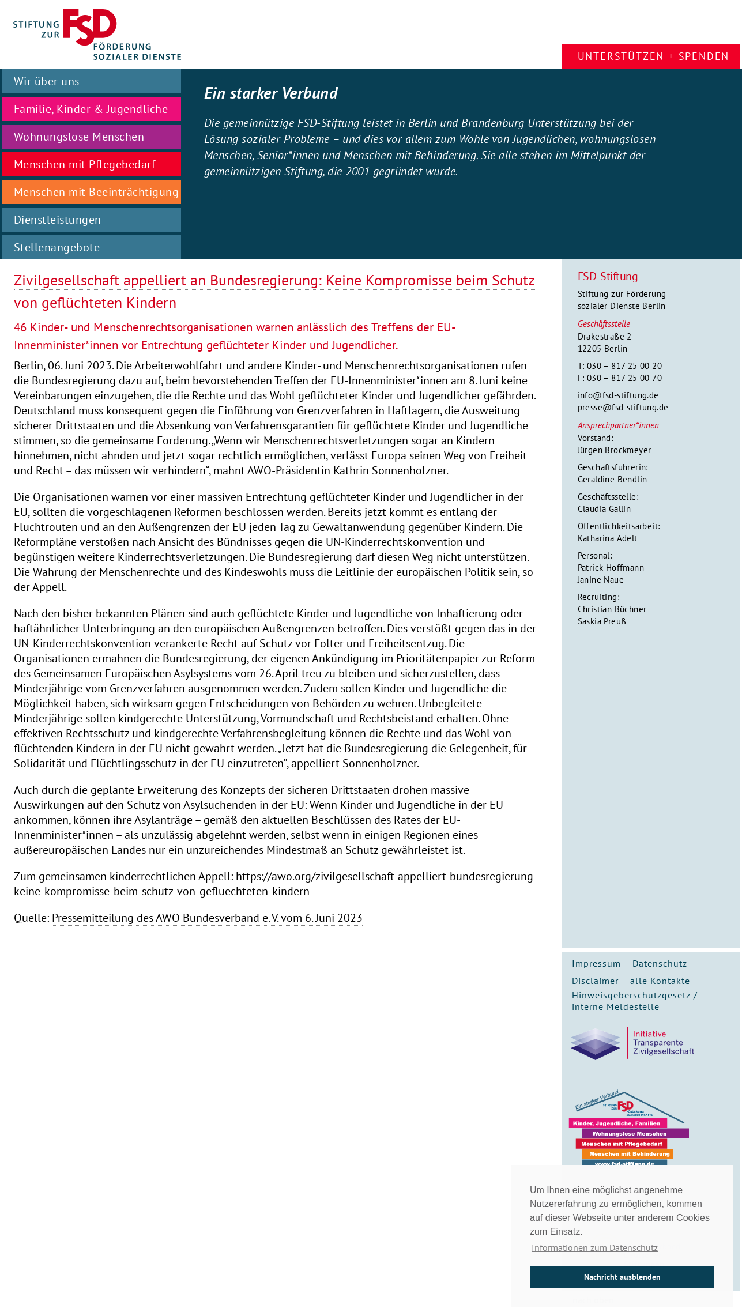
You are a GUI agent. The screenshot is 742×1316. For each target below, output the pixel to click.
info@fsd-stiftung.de (618, 395)
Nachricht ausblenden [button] (622, 1276)
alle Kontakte (660, 980)
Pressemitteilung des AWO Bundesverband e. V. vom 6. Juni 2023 (207, 917)
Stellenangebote (57, 247)
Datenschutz (659, 963)
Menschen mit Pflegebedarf (85, 164)
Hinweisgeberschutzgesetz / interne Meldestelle (635, 1000)
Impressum (596, 963)
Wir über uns (47, 81)
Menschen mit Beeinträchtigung (96, 191)
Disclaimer (595, 980)
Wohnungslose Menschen (79, 136)
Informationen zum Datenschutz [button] (595, 1247)
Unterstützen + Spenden (654, 56)
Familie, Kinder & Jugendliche (91, 108)
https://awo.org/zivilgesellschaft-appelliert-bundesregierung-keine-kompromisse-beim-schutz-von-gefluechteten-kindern (275, 884)
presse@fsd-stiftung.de (623, 407)
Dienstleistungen (57, 219)
